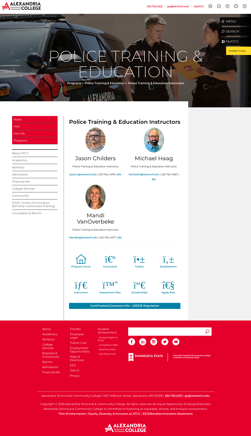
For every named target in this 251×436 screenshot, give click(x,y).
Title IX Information (72, 413)
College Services (23, 188)
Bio (119, 174)
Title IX (74, 370)
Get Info (19, 133)
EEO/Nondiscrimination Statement (168, 413)
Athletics (18, 167)
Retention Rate (107, 349)
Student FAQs (237, 50)
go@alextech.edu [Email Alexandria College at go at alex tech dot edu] (178, 6)
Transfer (75, 329)
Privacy (75, 375)
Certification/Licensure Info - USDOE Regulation (124, 305)
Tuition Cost (78, 343)
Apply (18, 119)
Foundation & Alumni (27, 213)
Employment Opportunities (79, 349)
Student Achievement (107, 330)
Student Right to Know (107, 339)
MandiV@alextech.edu (83, 237)
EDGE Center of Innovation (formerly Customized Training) (33, 204)
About (46, 329)
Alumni (47, 362)
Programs (74, 83)
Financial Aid (21, 181)
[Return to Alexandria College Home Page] (21, 5)
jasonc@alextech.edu (83, 174)
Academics (19, 160)
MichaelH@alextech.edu (144, 174)
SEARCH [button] (232, 31)
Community (20, 195)
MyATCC (232, 41)
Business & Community (50, 355)
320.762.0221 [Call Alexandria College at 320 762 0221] (173, 395)
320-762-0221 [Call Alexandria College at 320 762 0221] (155, 6)
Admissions (20, 174)
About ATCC (20, 153)
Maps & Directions (77, 358)
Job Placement (107, 353)
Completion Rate (108, 345)
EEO (73, 365)
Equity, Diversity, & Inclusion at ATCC (114, 413)
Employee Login (77, 336)
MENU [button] (231, 21)
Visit (17, 126)
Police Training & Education (105, 83)
